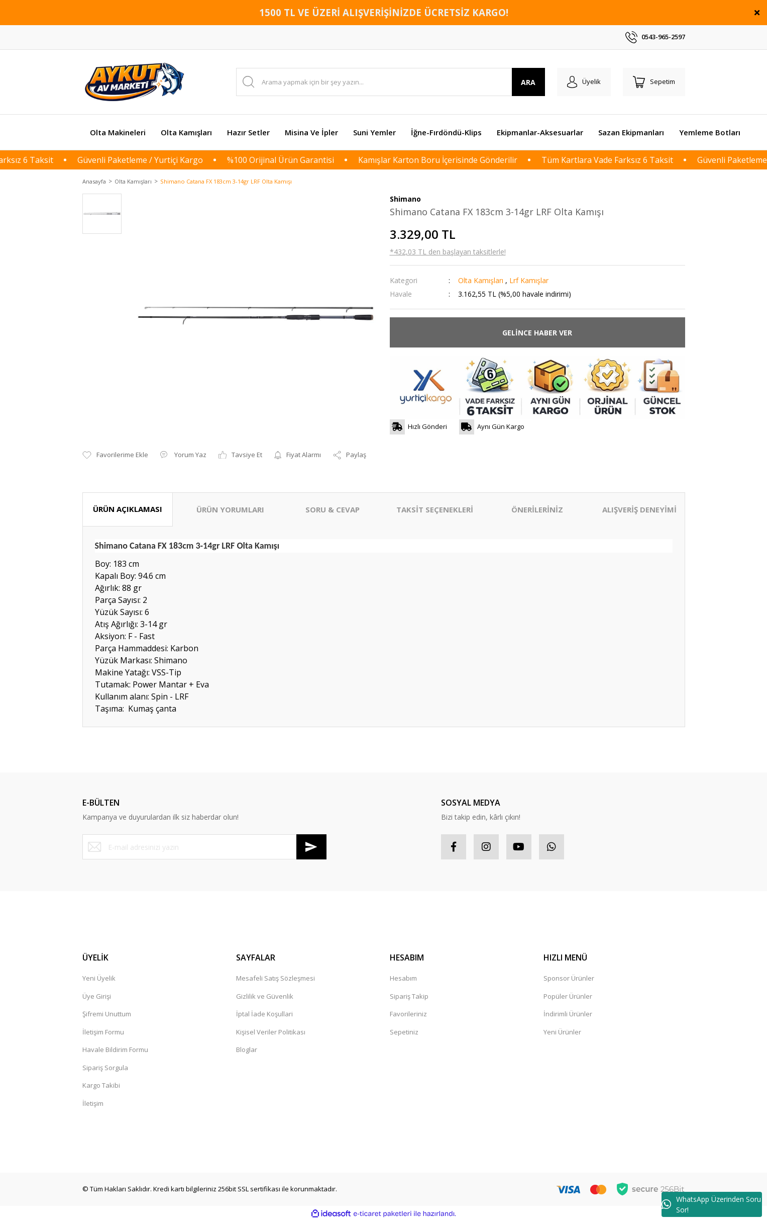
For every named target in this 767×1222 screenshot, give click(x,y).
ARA (528, 82)
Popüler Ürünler (567, 996)
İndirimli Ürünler (567, 1014)
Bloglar (246, 1050)
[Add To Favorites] (115, 456)
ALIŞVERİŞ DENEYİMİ (639, 510)
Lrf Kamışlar (529, 281)
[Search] (390, 82)
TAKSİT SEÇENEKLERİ (434, 510)
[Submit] (311, 847)
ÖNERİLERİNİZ (537, 510)
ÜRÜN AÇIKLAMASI (127, 510)
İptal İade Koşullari (264, 1014)
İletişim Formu (103, 1032)
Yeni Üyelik (99, 979)
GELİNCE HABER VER (537, 333)
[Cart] (654, 82)
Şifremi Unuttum (106, 1014)
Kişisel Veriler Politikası (270, 1032)
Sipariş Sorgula (105, 1068)
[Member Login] (584, 82)
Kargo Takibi (101, 1086)
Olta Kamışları (480, 281)
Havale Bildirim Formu (115, 1050)
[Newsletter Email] (204, 847)
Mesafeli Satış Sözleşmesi (275, 979)
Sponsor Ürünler (568, 979)
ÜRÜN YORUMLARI (230, 510)
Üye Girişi (96, 996)
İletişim (92, 1103)
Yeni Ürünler (562, 1032)
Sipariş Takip (409, 996)
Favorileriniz (408, 1014)
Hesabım (403, 979)
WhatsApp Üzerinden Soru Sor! (711, 1204)
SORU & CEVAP (332, 510)
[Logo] (136, 82)
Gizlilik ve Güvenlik (264, 996)
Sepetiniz (404, 1032)
